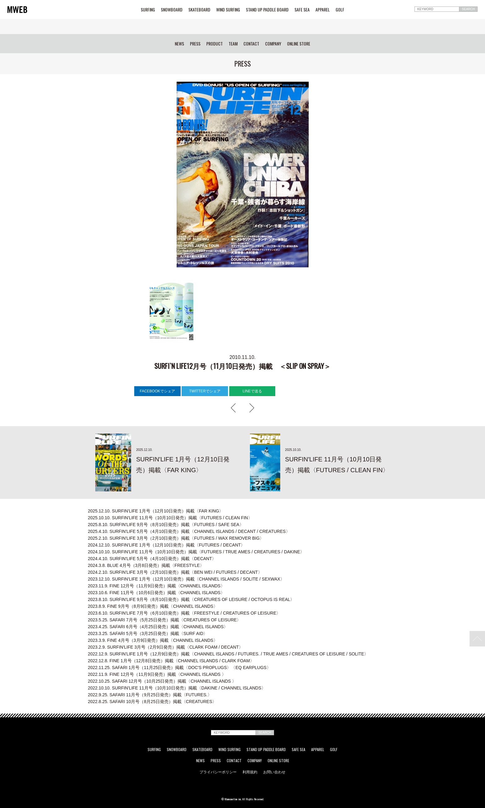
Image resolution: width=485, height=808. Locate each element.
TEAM (233, 43)
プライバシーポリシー (218, 772)
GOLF (340, 9)
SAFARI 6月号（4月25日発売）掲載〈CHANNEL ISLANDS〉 (158, 626)
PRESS (195, 43)
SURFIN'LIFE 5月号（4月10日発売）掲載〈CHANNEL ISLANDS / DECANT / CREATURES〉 (189, 531)
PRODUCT (214, 43)
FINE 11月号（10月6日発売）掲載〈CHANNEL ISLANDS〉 (156, 592)
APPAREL (322, 9)
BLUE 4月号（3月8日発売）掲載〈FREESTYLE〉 (146, 565)
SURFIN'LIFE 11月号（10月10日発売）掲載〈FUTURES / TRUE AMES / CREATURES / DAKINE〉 (196, 551)
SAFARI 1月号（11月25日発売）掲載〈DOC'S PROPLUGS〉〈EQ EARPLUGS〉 (179, 667)
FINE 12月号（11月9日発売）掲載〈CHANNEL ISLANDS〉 (156, 585)
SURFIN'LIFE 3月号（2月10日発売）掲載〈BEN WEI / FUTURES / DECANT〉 (175, 572)
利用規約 (249, 772)
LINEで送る (252, 391)
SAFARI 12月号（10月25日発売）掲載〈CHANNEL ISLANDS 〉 (162, 681)
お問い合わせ (274, 772)
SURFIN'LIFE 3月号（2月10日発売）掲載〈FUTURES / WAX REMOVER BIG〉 (176, 538)
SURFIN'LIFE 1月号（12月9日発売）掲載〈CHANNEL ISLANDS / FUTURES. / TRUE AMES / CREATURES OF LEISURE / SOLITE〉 (228, 653)
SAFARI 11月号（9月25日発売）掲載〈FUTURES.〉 (150, 694)
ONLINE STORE (298, 43)
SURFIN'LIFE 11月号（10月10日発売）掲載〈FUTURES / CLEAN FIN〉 (170, 517)
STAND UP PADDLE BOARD (267, 9)
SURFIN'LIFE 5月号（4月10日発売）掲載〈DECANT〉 (152, 558)
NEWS (179, 43)
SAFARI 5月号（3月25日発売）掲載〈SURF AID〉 (148, 633)
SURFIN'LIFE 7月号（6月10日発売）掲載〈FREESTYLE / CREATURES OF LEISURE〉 (184, 613)
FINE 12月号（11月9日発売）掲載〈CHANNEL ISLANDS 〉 (157, 674)
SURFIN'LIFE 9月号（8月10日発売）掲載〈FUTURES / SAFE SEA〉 (166, 524)
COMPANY (273, 43)
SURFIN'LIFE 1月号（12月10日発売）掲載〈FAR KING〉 (155, 510)
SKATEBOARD (199, 9)
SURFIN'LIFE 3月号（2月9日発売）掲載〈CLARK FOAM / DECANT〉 (165, 647)
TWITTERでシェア (204, 391)
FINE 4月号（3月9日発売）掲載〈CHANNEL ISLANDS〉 (153, 640)
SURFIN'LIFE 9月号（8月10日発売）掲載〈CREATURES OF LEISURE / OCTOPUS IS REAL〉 (191, 599)
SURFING (148, 9)
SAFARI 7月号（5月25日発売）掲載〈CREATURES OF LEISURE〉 (164, 619)
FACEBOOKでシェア (157, 391)
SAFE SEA (302, 9)
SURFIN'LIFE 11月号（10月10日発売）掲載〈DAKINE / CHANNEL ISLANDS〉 (177, 687)
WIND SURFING (228, 9)
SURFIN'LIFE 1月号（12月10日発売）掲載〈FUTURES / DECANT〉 (166, 544)
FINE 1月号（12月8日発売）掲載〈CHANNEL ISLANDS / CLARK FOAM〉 (171, 660)
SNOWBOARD (171, 9)
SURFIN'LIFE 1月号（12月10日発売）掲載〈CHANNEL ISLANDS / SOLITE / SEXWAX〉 (186, 579)
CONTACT (251, 43)
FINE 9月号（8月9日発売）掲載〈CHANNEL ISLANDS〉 (153, 606)
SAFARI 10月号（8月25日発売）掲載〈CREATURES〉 (152, 701)
